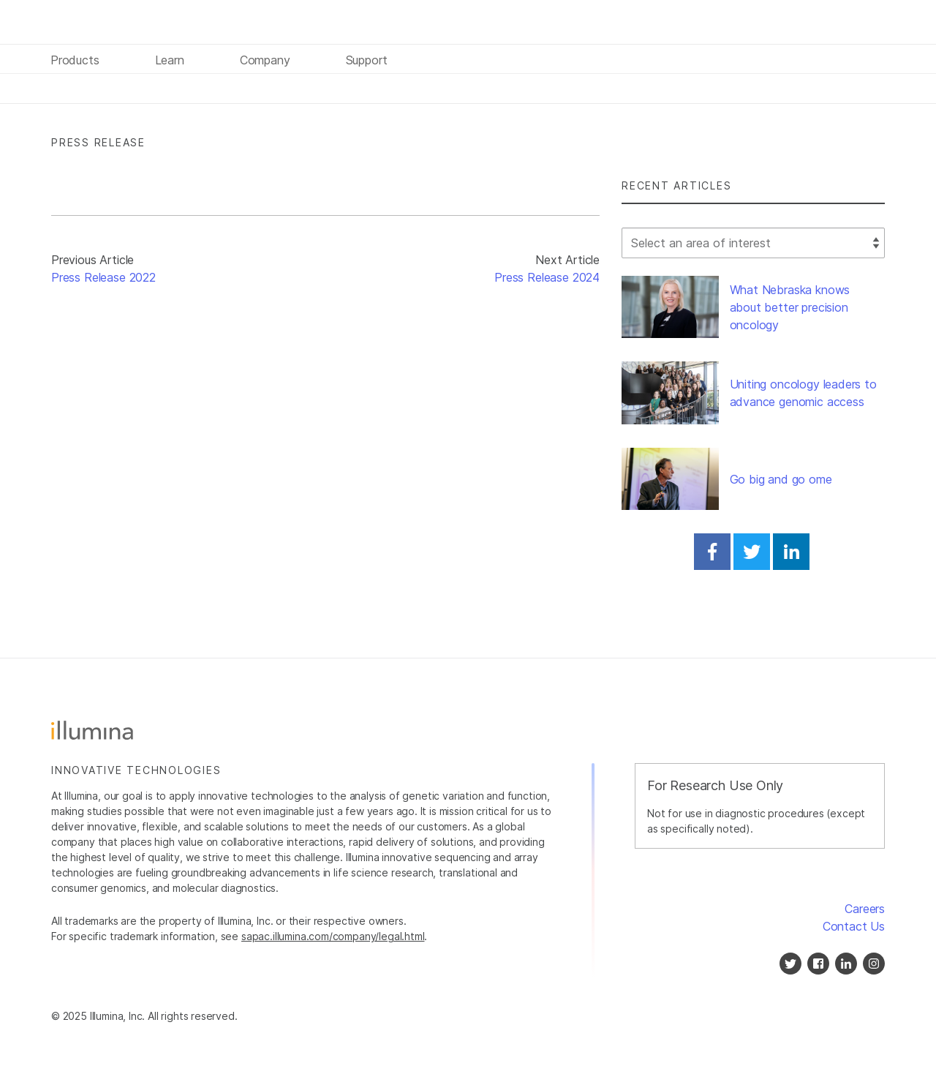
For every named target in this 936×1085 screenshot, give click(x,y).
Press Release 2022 (103, 277)
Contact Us (854, 926)
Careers (865, 908)
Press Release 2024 (547, 277)
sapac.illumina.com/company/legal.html (333, 936)
